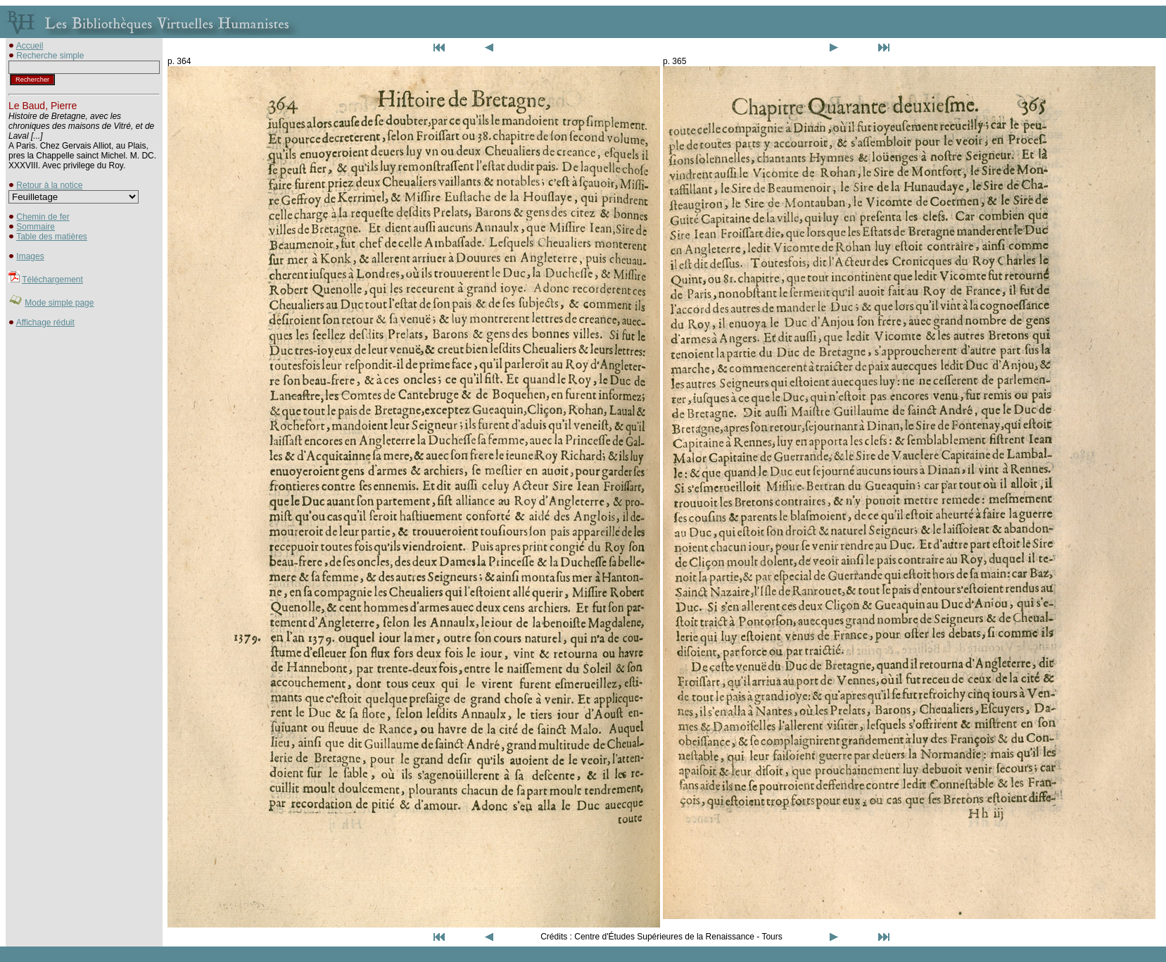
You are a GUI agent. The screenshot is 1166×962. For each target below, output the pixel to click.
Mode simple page (59, 303)
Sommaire (35, 227)
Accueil (30, 46)
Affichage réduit (45, 322)
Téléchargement (52, 280)
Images (30, 256)
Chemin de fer (42, 217)
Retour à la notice (49, 185)
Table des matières (51, 237)
